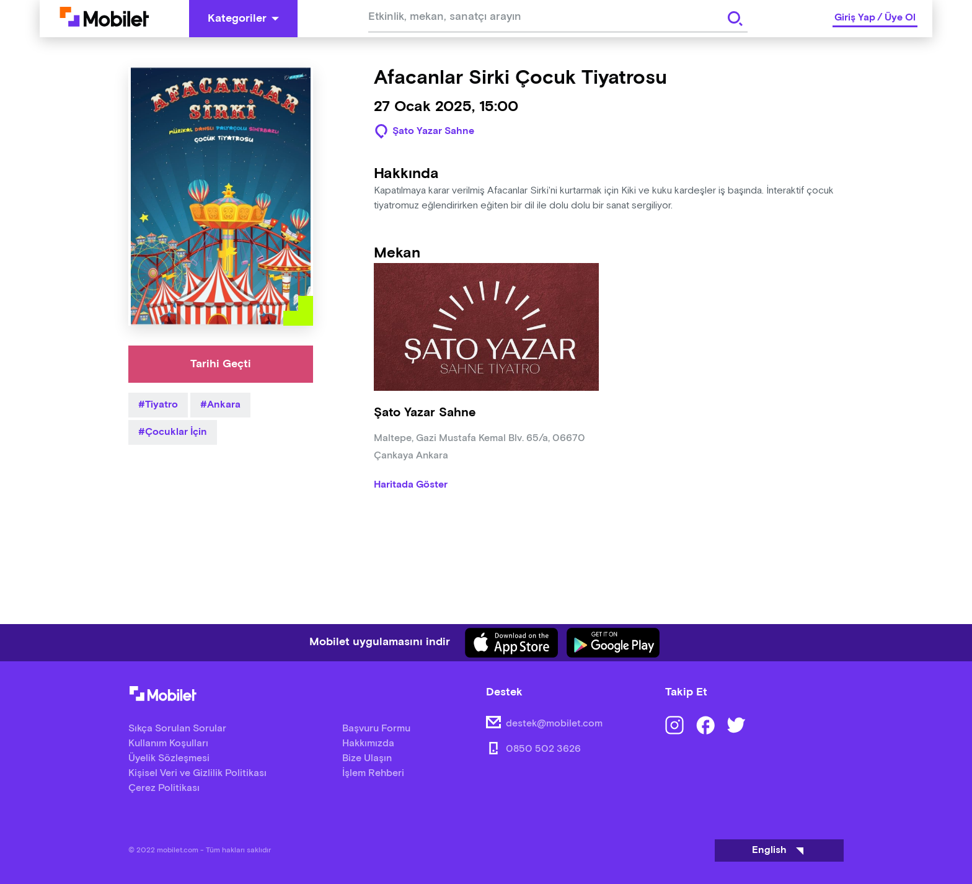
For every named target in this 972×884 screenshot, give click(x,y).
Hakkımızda (368, 743)
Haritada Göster (411, 485)
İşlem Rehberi (373, 773)
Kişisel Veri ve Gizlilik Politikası (197, 773)
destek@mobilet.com (554, 723)
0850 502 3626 (543, 749)
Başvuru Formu (376, 728)
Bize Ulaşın (367, 758)
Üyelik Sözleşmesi (169, 758)
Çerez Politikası (164, 788)
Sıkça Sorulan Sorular (177, 728)
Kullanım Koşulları (168, 743)
